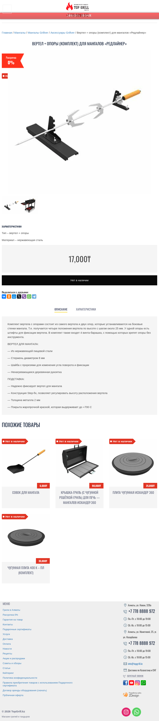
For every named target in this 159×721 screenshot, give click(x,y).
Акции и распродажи (14, 658)
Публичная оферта (13, 695)
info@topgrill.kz (135, 664)
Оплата (7, 644)
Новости (7, 648)
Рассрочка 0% (10, 614)
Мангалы (20, 32)
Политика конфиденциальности (20, 677)
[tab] (60, 309)
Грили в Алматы (11, 610)
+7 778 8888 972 (139, 611)
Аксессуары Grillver (62, 32)
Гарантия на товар (13, 619)
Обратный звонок (135, 675)
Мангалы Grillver (38, 32)
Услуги (6, 634)
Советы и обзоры (12, 663)
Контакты (8, 624)
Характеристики (86, 309)
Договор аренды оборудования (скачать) (25, 690)
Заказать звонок (79, 15)
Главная (7, 32)
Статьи (6, 668)
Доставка (8, 639)
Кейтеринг (8, 673)
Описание (60, 309)
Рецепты (7, 653)
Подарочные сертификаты (17, 629)
